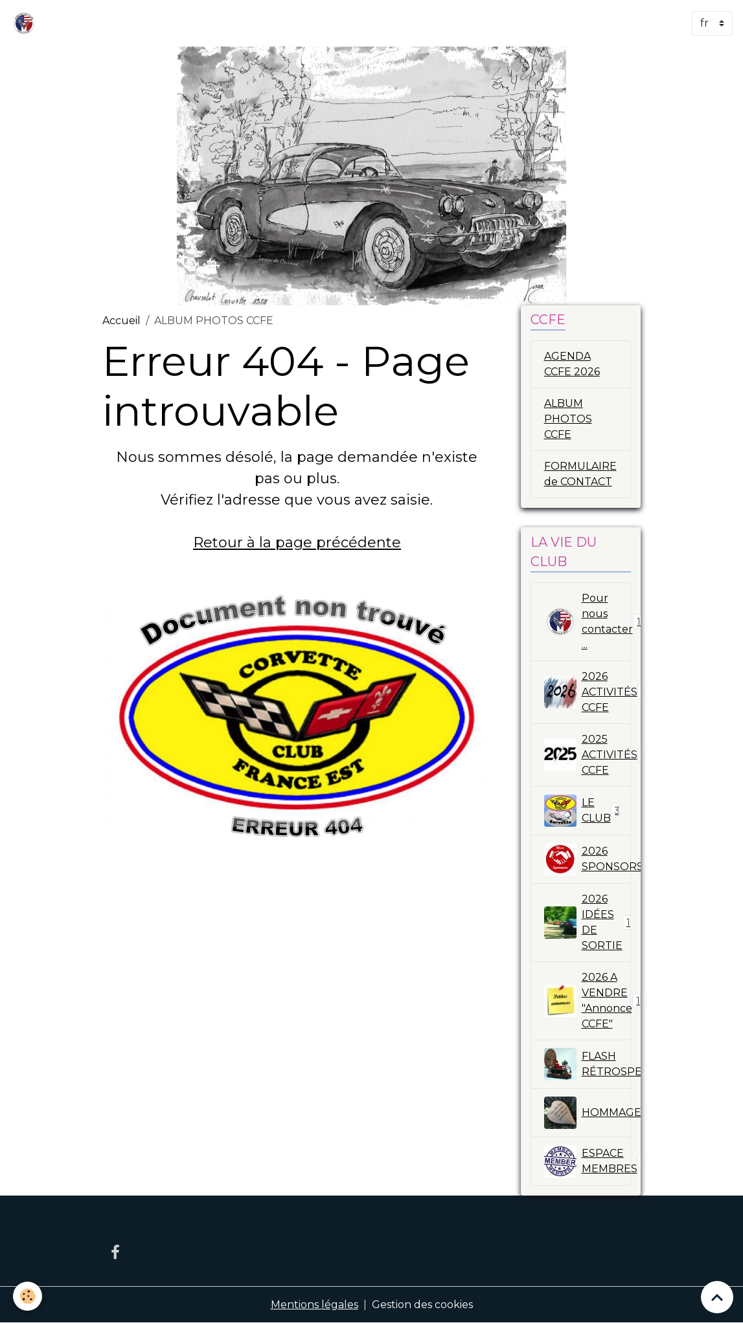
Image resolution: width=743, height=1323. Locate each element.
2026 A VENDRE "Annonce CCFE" (587, 1000)
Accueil (121, 320)
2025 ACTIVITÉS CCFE (587, 754)
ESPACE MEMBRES (587, 1161)
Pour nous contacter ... (587, 621)
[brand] (26, 23)
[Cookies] (27, 1296)
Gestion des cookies (422, 1304)
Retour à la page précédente (297, 542)
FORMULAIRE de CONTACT (580, 474)
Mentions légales (314, 1304)
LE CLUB (582, 810)
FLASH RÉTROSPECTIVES (587, 1064)
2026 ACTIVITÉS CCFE (587, 692)
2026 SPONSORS (587, 859)
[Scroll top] (717, 1297)
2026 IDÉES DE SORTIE (587, 922)
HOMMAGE (587, 1113)
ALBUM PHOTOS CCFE (568, 419)
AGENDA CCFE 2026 (572, 364)
